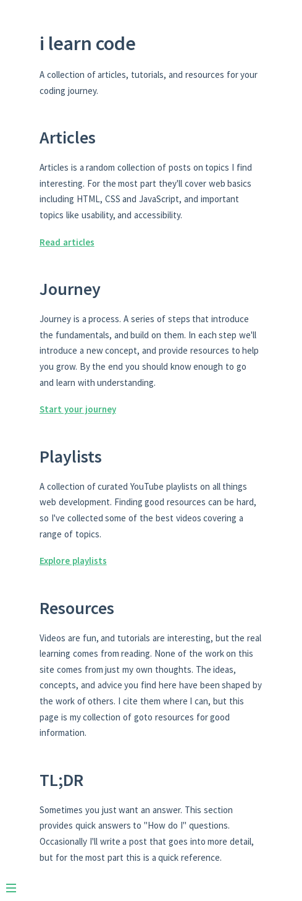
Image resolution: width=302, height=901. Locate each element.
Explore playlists (73, 560)
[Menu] (17, 883)
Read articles (67, 242)
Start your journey (78, 409)
